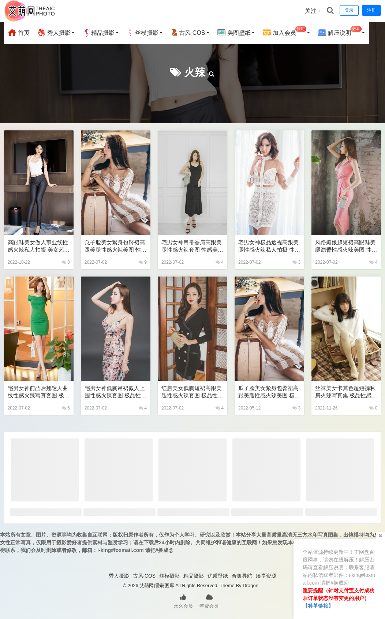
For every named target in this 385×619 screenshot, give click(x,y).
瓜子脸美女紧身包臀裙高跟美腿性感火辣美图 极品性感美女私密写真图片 (269, 392)
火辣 (195, 72)
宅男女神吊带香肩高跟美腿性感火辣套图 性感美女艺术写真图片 (192, 246)
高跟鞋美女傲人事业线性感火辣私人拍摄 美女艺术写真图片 (39, 246)
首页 (19, 32)
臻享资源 (266, 576)
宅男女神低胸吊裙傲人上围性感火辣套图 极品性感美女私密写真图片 (115, 392)
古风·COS (187, 32)
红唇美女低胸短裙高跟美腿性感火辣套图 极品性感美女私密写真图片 (192, 392)
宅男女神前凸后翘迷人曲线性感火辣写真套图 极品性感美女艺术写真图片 (39, 392)
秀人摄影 (54, 32)
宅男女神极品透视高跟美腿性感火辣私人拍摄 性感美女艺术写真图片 (269, 246)
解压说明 (340, 31)
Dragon (250, 585)
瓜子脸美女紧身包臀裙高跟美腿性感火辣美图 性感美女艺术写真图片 (115, 246)
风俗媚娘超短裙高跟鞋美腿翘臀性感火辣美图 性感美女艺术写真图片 (346, 246)
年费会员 (208, 601)
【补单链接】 (318, 606)
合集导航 (242, 576)
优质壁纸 (218, 576)
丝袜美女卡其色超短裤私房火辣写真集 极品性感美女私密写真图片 (346, 392)
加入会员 (284, 31)
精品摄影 (98, 32)
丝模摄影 (142, 32)
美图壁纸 (234, 32)
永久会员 (183, 601)
